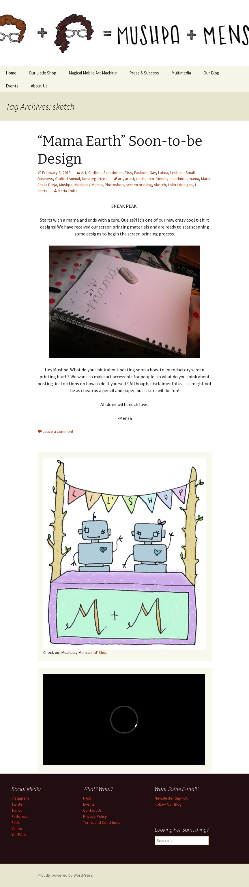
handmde (179, 178)
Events (12, 86)
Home (11, 73)
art (120, 178)
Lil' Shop (100, 652)
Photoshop (114, 184)
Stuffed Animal (67, 178)
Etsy (128, 172)
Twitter (18, 804)
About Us (39, 86)
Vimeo (17, 828)
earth (140, 178)
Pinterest (20, 816)
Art (83, 172)
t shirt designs (180, 184)
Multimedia (181, 73)
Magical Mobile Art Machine (93, 73)
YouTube (19, 834)
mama (194, 178)
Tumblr (17, 810)
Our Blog (211, 73)
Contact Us (92, 810)
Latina (163, 172)
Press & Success (144, 73)
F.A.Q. (88, 798)
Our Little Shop (42, 73)
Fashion (140, 172)
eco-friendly (158, 178)
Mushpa (65, 184)
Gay (152, 172)
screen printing (139, 184)
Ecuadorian (113, 172)
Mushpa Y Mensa (88, 184)
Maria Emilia (68, 190)
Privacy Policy (95, 816)
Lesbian (177, 172)
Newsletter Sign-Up (171, 798)
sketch (160, 184)
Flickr (16, 822)
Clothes (95, 172)
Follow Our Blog (168, 804)
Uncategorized (95, 178)
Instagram (20, 798)
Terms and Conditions (101, 822)
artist (129, 178)
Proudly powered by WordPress (65, 875)
